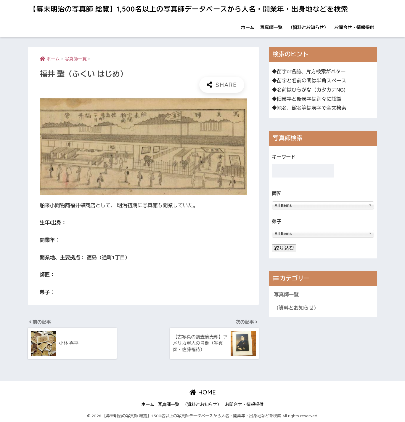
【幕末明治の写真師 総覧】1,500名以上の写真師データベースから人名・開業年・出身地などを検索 (188, 9)
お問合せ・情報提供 (354, 27)
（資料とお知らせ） (308, 27)
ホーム (247, 27)
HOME (202, 392)
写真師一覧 (271, 27)
